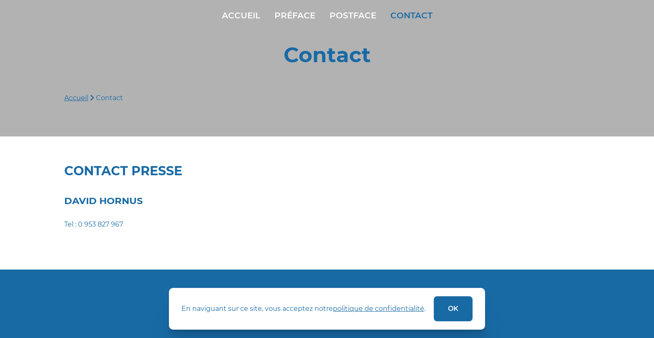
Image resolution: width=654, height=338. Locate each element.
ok (453, 309)
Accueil (241, 15)
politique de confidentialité (378, 309)
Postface (353, 15)
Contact (411, 15)
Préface (294, 15)
